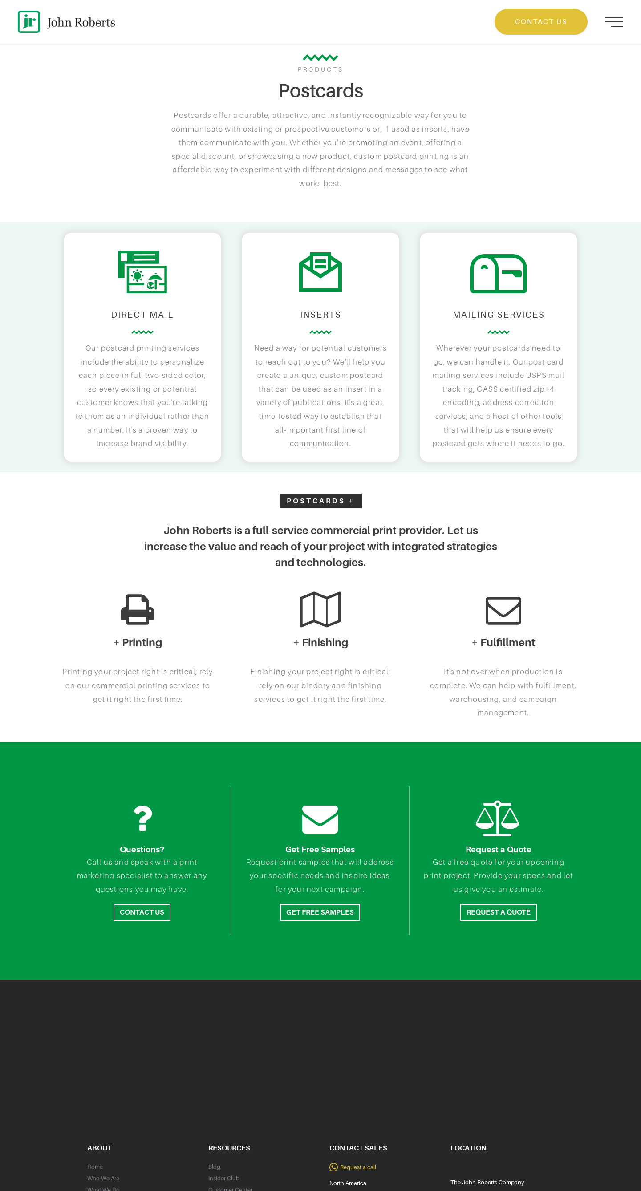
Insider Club (223, 1178)
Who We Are (103, 1178)
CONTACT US (541, 22)
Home (95, 1166)
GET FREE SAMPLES (320, 912)
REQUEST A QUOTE (499, 912)
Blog (214, 1166)
